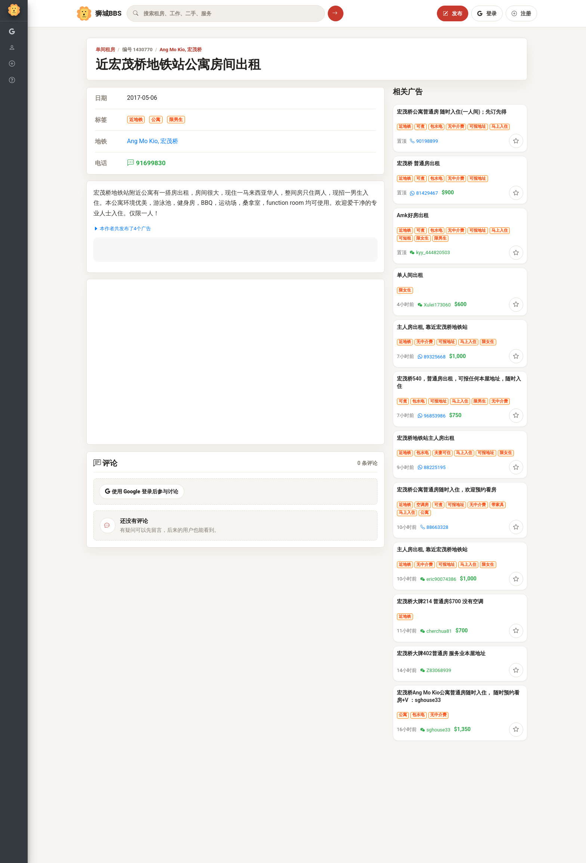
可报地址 (477, 126)
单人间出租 (410, 275)
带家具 (497, 504)
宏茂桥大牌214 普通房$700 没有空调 (440, 601)
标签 (101, 119)
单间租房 (105, 49)
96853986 (431, 416)
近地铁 (136, 119)
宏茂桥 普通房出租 (418, 163)
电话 (101, 163)
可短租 (405, 238)
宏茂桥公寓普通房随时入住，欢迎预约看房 (446, 490)
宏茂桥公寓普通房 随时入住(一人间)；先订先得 (451, 112)
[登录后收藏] (516, 141)
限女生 (422, 238)
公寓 (155, 119)
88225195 (431, 467)
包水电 (436, 126)
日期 (101, 98)
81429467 (424, 193)
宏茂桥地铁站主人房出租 (425, 438)
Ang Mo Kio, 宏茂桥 (181, 49)
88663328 (434, 527)
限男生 (176, 119)
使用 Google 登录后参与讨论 (141, 492)
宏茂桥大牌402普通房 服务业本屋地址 (441, 653)
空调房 (422, 504)
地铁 (101, 141)
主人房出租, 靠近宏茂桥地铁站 (432, 327)
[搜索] (335, 13)
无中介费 (456, 126)
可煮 (420, 126)
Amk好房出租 (413, 215)
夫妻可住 (442, 452)
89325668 (431, 357)
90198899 (424, 141)
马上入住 (499, 126)
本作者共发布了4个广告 (122, 228)
